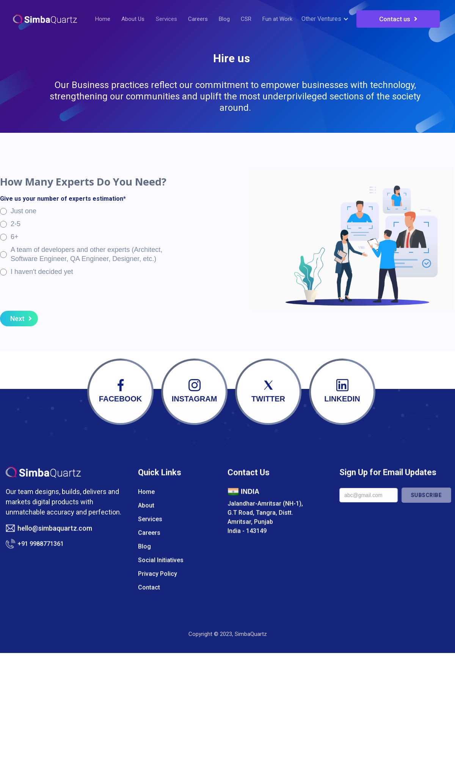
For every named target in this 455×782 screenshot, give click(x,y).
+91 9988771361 (40, 553)
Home (102, 19)
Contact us (398, 19)
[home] (44, 19)
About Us (132, 19)
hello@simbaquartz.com (54, 538)
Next (21, 319)
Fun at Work (277, 19)
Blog (224, 19)
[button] (327, 19)
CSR (246, 19)
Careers (198, 19)
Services (166, 19)
